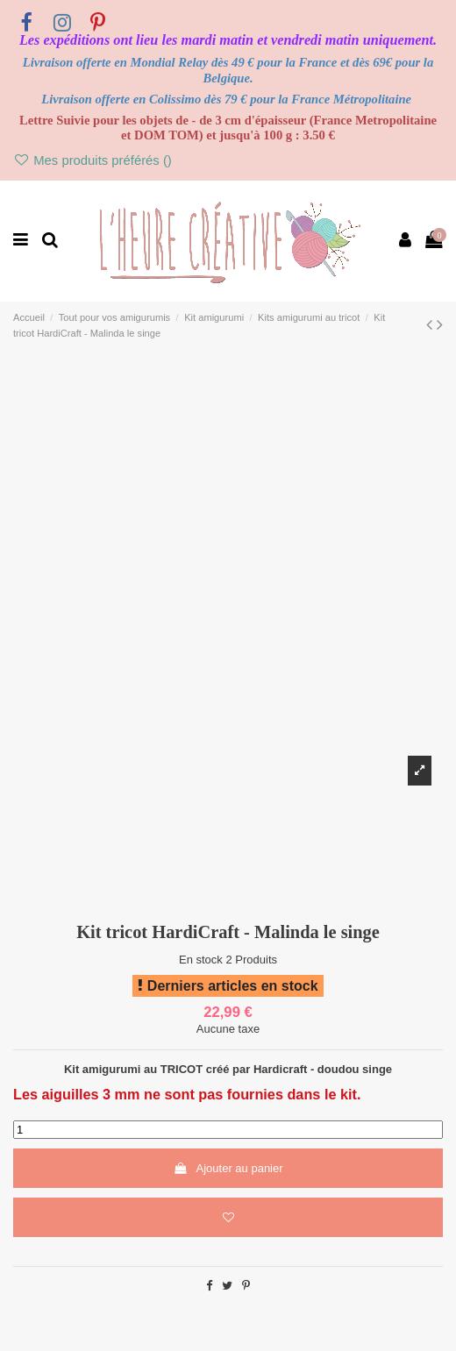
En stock (201, 959)
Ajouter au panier (227, 1168)
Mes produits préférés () (92, 160)
